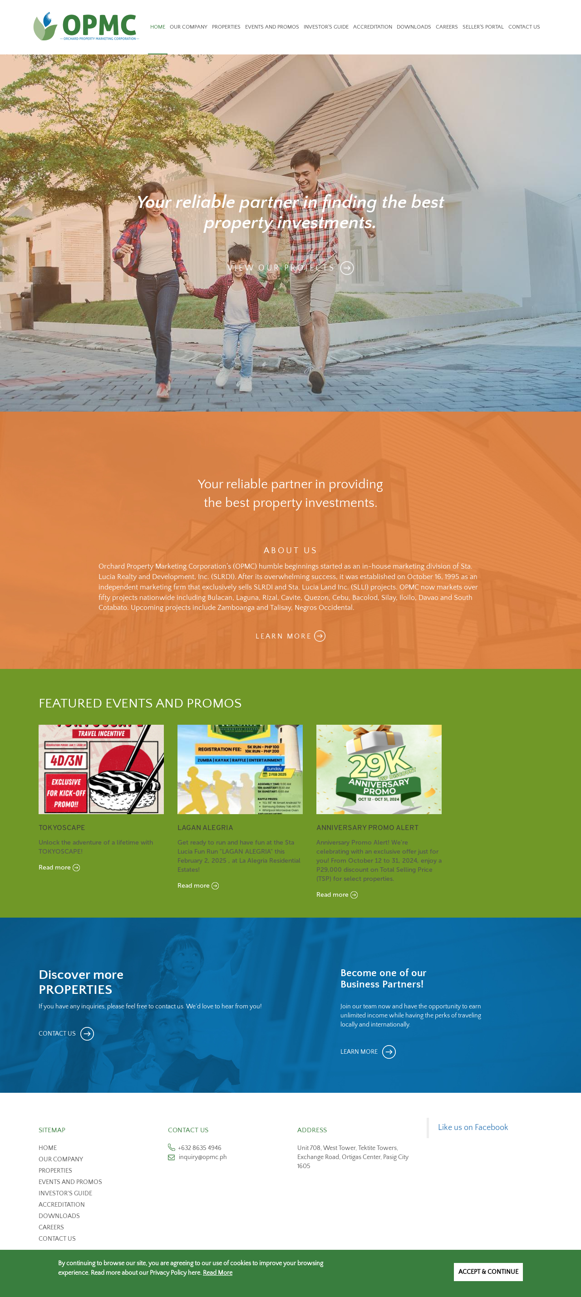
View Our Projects (281, 267)
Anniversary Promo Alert (367, 828)
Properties (226, 27)
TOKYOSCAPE (62, 828)
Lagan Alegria (205, 828)
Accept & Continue (488, 1272)
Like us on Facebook (473, 1127)
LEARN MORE (284, 636)
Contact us (57, 1239)
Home (157, 27)
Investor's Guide (326, 27)
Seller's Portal (483, 27)
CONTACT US (57, 1033)
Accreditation (372, 27)
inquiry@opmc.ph (203, 1157)
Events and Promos (272, 27)
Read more (55, 867)
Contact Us (524, 27)
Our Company (188, 27)
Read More (217, 1273)
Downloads (414, 27)
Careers (447, 27)
